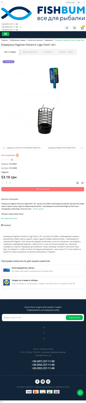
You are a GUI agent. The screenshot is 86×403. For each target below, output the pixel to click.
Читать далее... (39, 209)
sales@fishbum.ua (43, 355)
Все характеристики (9, 218)
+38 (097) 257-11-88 (9, 24)
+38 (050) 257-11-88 (9, 27)
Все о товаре (10, 52)
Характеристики (30, 52)
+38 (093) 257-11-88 (9, 29)
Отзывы (48, 52)
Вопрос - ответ (66, 52)
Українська (70, 2)
